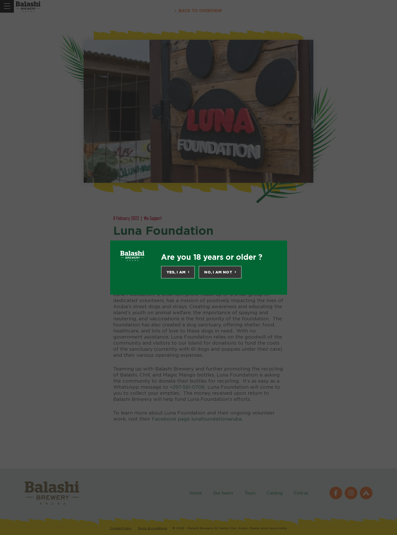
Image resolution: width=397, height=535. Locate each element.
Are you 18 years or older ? (211, 257)
